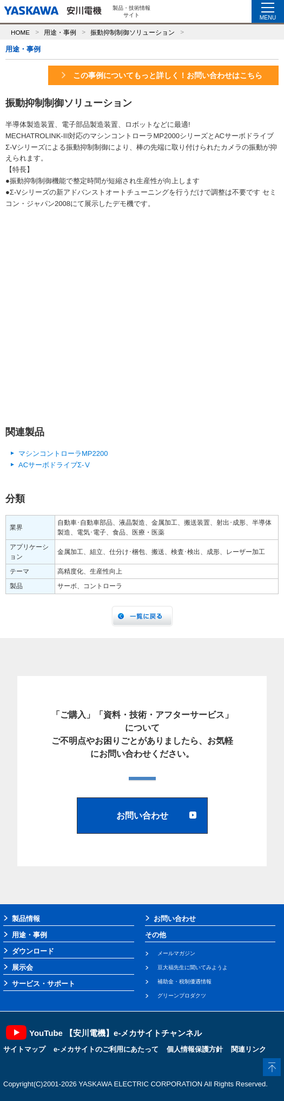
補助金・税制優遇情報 (184, 981)
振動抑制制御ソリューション (132, 32)
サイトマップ (24, 1049)
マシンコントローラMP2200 (63, 453)
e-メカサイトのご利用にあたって (106, 1049)
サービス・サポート (43, 984)
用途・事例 (60, 32)
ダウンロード (33, 951)
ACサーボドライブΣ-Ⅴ (54, 465)
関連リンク (248, 1049)
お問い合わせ (175, 919)
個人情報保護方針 (195, 1049)
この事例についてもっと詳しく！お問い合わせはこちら (161, 75)
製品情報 (26, 919)
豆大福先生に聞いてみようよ (192, 967)
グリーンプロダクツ (181, 996)
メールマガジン (176, 953)
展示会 (22, 967)
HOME (20, 32)
